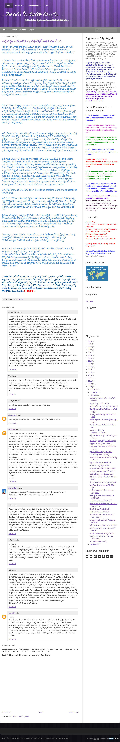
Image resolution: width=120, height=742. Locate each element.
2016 (90, 367)
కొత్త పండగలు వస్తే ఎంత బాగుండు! (101, 463)
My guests (89, 301)
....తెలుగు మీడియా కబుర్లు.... (31, 14)
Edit (46, 6)
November (94, 392)
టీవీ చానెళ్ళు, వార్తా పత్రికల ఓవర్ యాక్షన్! (103, 441)
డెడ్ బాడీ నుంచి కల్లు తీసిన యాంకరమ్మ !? (103, 525)
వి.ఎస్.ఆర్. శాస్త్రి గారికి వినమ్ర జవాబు (101, 474)
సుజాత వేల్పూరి (13, 488)
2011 (90, 381)
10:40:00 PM (12, 423)
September (94, 544)
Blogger (97, 739)
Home (9, 5)
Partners (23, 30)
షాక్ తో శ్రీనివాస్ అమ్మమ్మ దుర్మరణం (101, 452)
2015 (90, 369)
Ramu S (11, 613)
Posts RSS (19, 6)
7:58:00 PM (12, 564)
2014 (90, 372)
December (94, 389)
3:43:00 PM (12, 534)
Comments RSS (34, 6)
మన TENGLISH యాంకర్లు (99, 541)
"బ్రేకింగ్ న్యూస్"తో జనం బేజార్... (100, 509)
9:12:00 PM (12, 639)
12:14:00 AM (12, 481)
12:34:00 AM (12, 369)
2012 (90, 378)
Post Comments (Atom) (20, 717)
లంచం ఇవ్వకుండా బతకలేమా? (99, 512)
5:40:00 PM (12, 498)
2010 (90, 384)
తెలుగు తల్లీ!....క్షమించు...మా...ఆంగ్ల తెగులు (104, 406)
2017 (90, 364)
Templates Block (64, 738)
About (5, 30)
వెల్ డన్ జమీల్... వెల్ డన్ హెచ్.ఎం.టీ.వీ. (103, 468)
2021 (90, 352)
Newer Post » (7, 712)
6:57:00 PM (12, 409)
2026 (90, 341)
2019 (90, 358)
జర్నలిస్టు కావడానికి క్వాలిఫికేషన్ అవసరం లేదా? (32, 41)
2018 (90, 361)
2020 (90, 355)
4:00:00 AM (12, 394)
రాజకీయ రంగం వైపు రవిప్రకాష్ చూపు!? (102, 471)
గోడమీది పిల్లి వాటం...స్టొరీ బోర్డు (100, 454)
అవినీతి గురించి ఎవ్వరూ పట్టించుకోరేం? (102, 533)
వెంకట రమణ (12, 415)
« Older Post (73, 712)
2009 (90, 387)
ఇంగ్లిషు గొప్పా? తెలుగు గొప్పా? (99, 403)
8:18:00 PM (12, 607)
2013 (90, 375)
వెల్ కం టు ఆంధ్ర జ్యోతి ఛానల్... (100, 465)
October (93, 395)
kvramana (12, 429)
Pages (31, 30)
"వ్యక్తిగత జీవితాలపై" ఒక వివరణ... (101, 444)
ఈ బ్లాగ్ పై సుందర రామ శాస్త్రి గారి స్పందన (103, 482)
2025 (90, 344)
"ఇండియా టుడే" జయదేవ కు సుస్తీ (101, 501)
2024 (90, 347)
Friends (14, 30)
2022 (90, 350)
